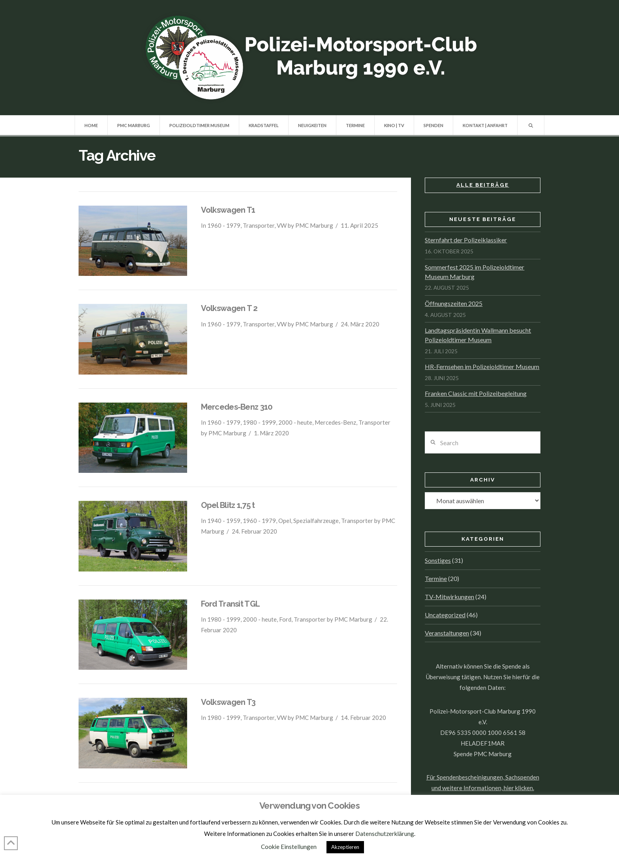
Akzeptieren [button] (345, 847)
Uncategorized (445, 614)
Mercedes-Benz (335, 422)
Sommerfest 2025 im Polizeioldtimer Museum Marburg (474, 271)
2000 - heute (295, 422)
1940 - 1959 (223, 520)
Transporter (258, 225)
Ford (285, 619)
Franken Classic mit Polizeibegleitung (476, 393)
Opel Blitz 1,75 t (228, 505)
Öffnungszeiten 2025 (453, 303)
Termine (436, 578)
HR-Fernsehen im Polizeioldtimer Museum (482, 366)
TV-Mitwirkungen (449, 596)
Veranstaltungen (447, 633)
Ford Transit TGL (230, 604)
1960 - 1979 (223, 225)
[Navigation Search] (531, 125)
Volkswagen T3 (228, 702)
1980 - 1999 (259, 422)
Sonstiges (438, 560)
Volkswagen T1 (228, 210)
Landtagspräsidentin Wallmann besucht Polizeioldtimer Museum (478, 334)
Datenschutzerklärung (384, 833)
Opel (284, 520)
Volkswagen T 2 (229, 308)
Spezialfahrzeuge (316, 520)
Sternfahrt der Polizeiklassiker (466, 240)
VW (282, 225)
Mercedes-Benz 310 (237, 407)
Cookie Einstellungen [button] (289, 846)
